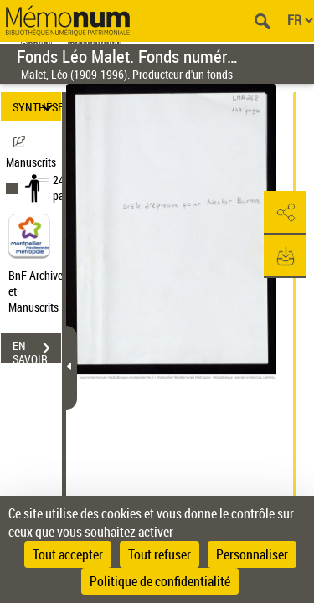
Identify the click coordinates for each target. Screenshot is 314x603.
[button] (285, 212)
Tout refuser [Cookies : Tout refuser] (159, 554)
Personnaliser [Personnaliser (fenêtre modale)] (252, 554)
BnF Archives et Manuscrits (40, 291)
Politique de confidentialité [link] (160, 581)
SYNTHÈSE (37, 106)
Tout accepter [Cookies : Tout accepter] (68, 554)
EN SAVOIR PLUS (37, 350)
